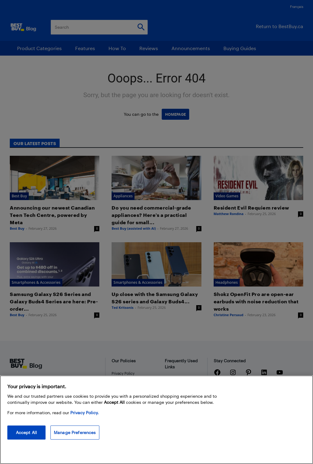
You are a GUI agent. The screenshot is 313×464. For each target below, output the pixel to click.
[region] (156, 419)
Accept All (26, 432)
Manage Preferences (75, 432)
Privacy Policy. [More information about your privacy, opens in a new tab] (84, 412)
